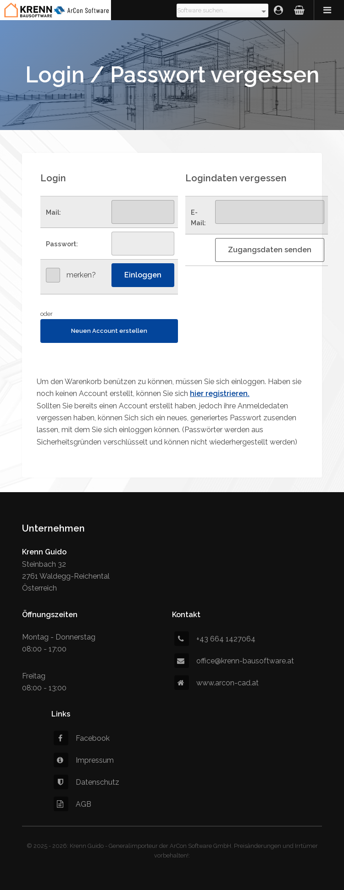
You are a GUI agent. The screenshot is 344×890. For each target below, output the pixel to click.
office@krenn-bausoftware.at (234, 661)
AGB (72, 804)
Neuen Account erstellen (109, 330)
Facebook (82, 738)
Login (278, 10)
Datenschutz (86, 782)
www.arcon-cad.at (216, 682)
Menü (329, 10)
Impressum (84, 760)
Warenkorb (299, 10)
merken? (81, 275)
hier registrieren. (220, 393)
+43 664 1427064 (214, 639)
